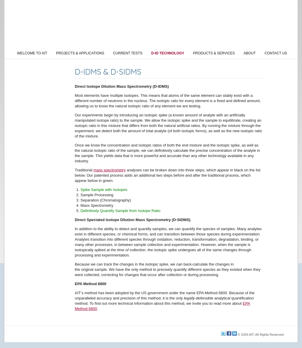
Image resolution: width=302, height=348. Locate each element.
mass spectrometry (110, 170)
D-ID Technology (167, 53)
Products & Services (214, 53)
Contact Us (275, 53)
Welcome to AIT (32, 53)
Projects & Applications (80, 53)
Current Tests (127, 53)
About (250, 53)
